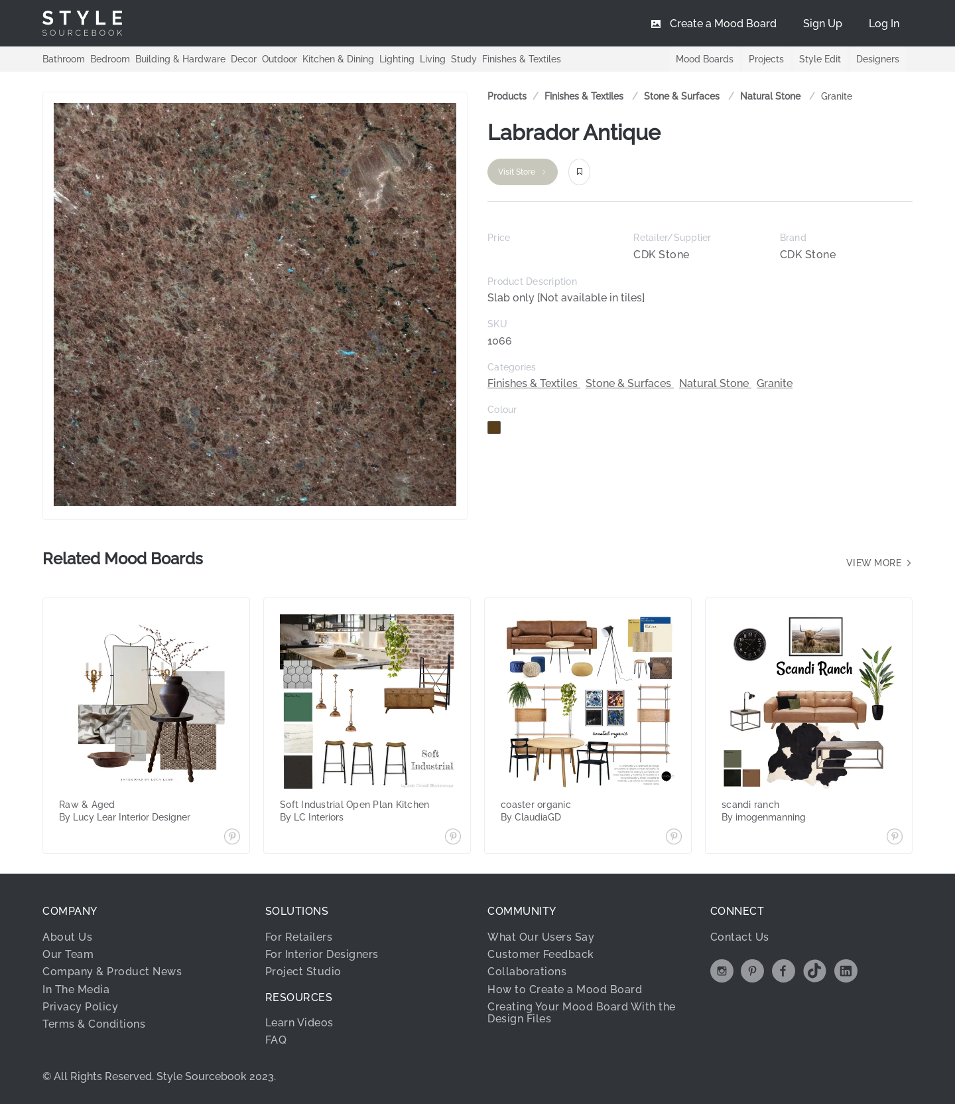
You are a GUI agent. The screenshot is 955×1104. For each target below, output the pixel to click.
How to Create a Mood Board (564, 989)
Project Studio (303, 971)
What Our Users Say (540, 937)
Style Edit (819, 59)
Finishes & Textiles (521, 58)
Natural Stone (771, 96)
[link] (585, 96)
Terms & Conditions (93, 1024)
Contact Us (739, 937)
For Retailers (299, 937)
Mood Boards (703, 59)
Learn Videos (299, 1022)
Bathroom (63, 58)
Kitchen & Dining (338, 58)
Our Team (68, 954)
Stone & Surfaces (683, 96)
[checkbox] (494, 427)
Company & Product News (112, 971)
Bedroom (110, 58)
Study (464, 58)
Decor (244, 58)
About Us (67, 937)
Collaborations (526, 971)
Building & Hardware (180, 58)
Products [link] (507, 96)
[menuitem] (884, 23)
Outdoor (279, 58)
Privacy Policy (80, 1006)
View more (879, 563)
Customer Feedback (540, 954)
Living (433, 58)
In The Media (75, 989)
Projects (765, 59)
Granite (836, 96)
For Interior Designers (322, 954)
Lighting (396, 58)
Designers (877, 59)
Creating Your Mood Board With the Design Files (581, 1012)
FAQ (276, 1040)
